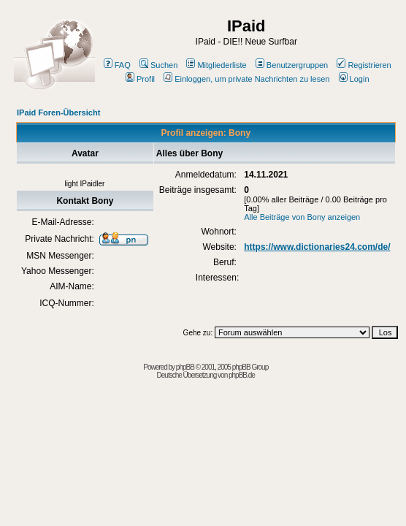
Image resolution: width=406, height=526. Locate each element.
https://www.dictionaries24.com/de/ (317, 247)
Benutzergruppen (292, 65)
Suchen (158, 65)
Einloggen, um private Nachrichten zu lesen (246, 79)
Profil (140, 79)
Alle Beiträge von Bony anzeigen (302, 217)
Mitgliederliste (216, 65)
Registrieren (364, 65)
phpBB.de (242, 375)
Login (354, 79)
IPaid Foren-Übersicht (58, 112)
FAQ (117, 65)
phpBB (185, 367)
